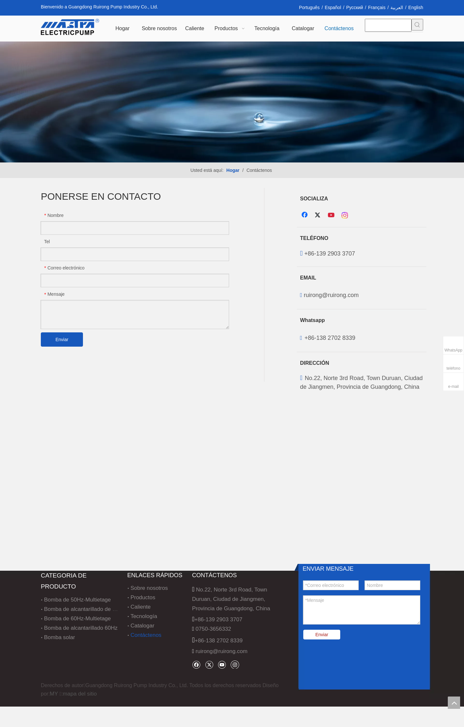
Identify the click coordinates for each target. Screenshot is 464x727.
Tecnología (144, 616)
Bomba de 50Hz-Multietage (77, 600)
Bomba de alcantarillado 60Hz (81, 628)
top (454, 703)
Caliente (141, 607)
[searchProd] (388, 25)
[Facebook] (305, 215)
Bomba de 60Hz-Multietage (77, 618)
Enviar (61, 339)
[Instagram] (345, 215)
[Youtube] (332, 215)
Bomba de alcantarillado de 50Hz (84, 609)
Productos (143, 597)
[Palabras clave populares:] (417, 24)
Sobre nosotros (149, 588)
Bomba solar (59, 637)
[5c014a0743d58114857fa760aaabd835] (232, 102)
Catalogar (143, 626)
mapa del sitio (80, 694)
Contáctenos (146, 635)
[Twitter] (318, 215)
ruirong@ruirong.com (331, 295)
